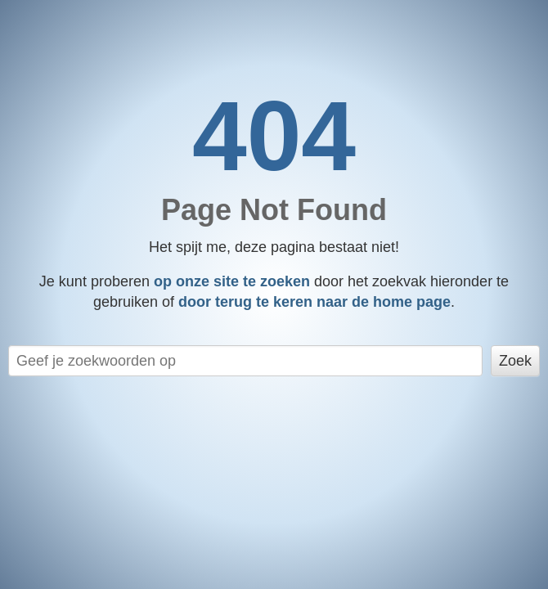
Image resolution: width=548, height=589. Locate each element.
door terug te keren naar (314, 302)
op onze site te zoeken (232, 281)
